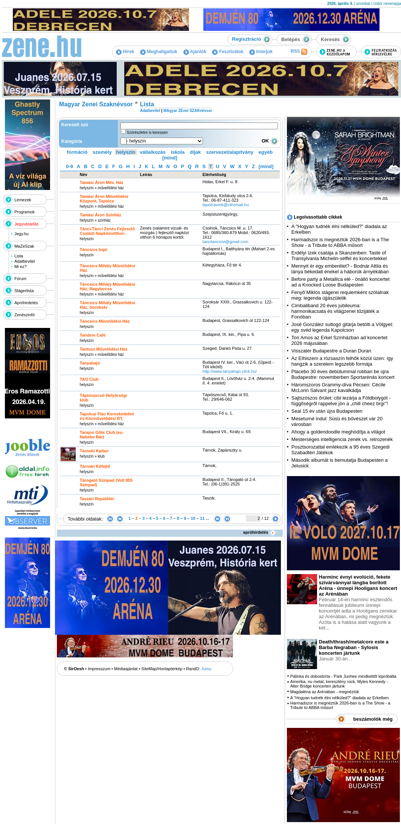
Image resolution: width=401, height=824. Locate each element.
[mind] (169, 158)
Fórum (20, 278)
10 (193, 518)
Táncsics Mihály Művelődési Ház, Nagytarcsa (107, 286)
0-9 (69, 166)
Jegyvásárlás (26, 224)
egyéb (266, 152)
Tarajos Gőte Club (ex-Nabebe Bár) (102, 434)
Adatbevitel (24, 261)
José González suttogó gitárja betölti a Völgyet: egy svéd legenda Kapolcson (342, 327)
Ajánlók (194, 51)
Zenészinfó (24, 314)
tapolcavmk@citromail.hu (226, 204)
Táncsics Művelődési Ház (105, 321)
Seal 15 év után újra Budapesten (328, 411)
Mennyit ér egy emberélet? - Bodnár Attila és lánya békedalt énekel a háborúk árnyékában (340, 268)
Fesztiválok (227, 51)
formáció (77, 152)
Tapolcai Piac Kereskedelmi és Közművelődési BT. (107, 416)
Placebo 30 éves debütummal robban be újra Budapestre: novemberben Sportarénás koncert (343, 374)
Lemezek (22, 200)
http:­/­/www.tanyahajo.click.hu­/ (230, 371)
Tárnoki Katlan (94, 451)
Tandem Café (92, 335)
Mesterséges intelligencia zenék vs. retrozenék (342, 439)
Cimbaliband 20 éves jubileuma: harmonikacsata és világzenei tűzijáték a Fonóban (335, 311)
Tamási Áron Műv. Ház (102, 182)
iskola (177, 152)
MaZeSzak (24, 246)
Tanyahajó (90, 363)
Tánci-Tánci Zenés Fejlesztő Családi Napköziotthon (107, 231)
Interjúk (261, 51)
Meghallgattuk (158, 51)
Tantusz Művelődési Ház (103, 349)
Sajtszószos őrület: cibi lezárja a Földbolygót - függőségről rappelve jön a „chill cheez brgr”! (341, 400)
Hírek (125, 51)
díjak (195, 152)
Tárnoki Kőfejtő (95, 466)
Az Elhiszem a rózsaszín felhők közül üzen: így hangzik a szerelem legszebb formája (342, 361)
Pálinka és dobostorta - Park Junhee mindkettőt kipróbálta (343, 676)
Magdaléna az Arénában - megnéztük (324, 691)
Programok (24, 212)
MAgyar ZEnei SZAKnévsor (187, 111)
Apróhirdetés (26, 302)
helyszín (125, 152)
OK (270, 141)
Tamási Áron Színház (100, 215)
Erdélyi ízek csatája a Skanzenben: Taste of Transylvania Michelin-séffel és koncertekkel (339, 255)
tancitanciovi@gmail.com (226, 241)
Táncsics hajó (93, 249)
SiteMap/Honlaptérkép (161, 668)
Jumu (206, 668)
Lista (18, 256)
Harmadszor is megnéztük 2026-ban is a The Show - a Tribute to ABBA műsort (340, 242)
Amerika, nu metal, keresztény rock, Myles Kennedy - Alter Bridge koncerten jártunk (339, 683)
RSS (299, 52)
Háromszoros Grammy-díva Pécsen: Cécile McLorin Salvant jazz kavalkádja (338, 387)
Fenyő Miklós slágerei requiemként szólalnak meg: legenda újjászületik (340, 295)
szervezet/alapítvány (229, 152)
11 (202, 518)
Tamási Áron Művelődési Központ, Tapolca (104, 198)
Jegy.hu (21, 233)
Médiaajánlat (125, 668)
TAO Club (89, 379)
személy (102, 152)
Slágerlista (24, 290)
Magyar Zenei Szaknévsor (96, 104)
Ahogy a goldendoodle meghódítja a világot (338, 432)
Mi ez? (20, 266)
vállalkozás (153, 152)
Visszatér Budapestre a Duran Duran (331, 351)
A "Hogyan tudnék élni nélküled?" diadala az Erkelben (339, 697)
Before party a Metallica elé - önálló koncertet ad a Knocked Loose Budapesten (340, 282)
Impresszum (99, 668)
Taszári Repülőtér (97, 498)
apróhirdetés (259, 532)
